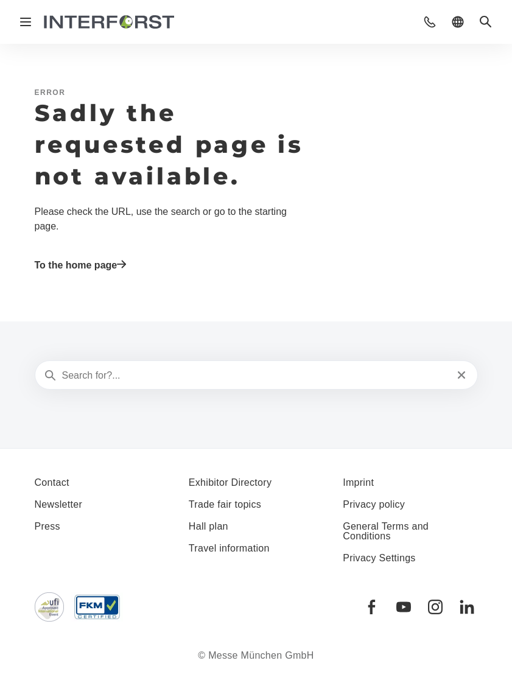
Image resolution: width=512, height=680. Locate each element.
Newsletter (59, 504)
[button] (430, 22)
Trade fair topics (225, 504)
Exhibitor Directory (230, 482)
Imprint (358, 482)
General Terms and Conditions (386, 531)
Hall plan (208, 526)
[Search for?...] (255, 375)
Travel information (229, 548)
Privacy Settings (379, 558)
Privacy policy (374, 504)
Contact (52, 482)
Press (47, 526)
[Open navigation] (26, 22)
